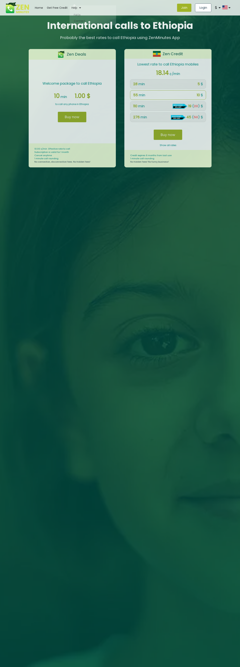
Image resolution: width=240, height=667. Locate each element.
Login (203, 7)
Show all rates (173, 145)
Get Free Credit (57, 8)
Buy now (66, 116)
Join (184, 7)
